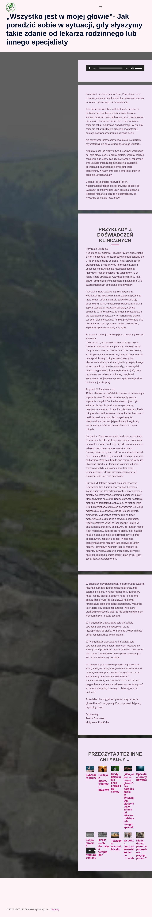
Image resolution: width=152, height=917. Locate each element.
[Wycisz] (132, 68)
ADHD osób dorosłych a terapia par (104, 847)
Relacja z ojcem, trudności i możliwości (105, 782)
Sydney (55, 909)
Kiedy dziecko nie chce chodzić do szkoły (116, 783)
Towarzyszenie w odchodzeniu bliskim (120, 845)
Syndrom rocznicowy (93, 776)
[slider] (111, 68)
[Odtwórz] (89, 68)
